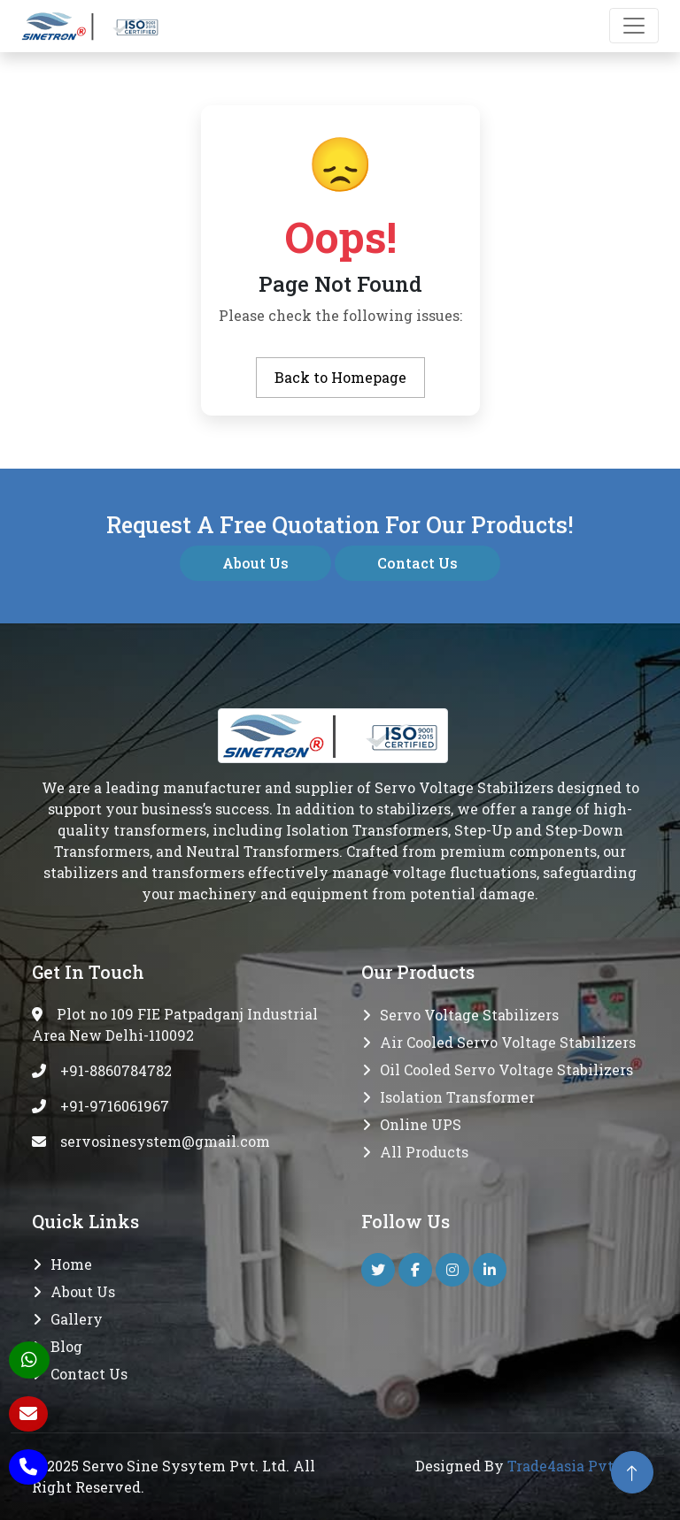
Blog (66, 1346)
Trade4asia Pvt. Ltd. (577, 1465)
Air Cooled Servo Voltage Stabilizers (508, 1042)
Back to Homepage (340, 377)
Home (71, 1264)
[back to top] (632, 1472)
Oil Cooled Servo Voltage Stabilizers (506, 1069)
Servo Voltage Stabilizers (469, 1014)
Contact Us (417, 563)
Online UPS (420, 1124)
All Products (424, 1151)
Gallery (76, 1319)
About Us (255, 563)
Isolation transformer (457, 1097)
